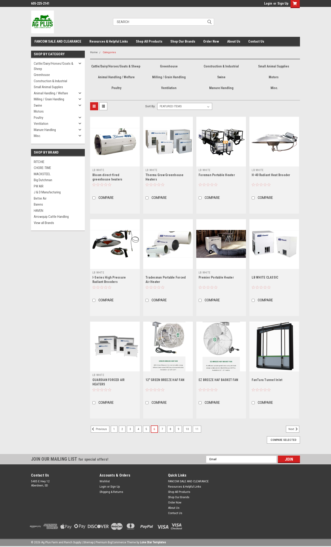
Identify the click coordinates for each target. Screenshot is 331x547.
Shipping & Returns (111, 492)
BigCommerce (117, 542)
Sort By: (150, 106)
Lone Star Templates (153, 542)
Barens (38, 204)
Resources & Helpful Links (108, 41)
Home (94, 52)
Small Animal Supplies (48, 87)
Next (293, 429)
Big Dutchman (43, 180)
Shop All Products (149, 41)
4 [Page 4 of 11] (138, 429)
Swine (38, 105)
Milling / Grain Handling (49, 99)
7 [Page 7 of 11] (162, 429)
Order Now (211, 41)
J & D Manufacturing (47, 192)
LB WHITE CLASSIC (265, 277)
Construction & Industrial (50, 81)
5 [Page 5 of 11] (146, 429)
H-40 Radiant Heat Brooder (271, 175)
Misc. (37, 136)
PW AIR (38, 186)
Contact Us (256, 41)
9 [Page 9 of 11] (178, 429)
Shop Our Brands (182, 41)
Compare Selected (283, 440)
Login (268, 3)
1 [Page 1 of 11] (114, 429)
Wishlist (105, 481)
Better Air (40, 198)
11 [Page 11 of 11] (197, 429)
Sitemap (88, 542)
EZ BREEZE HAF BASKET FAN (218, 380)
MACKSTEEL (42, 174)
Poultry (38, 118)
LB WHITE (98, 170)
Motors (39, 111)
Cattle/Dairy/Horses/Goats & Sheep (53, 66)
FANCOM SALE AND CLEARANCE (57, 41)
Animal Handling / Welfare (51, 93)
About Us (233, 41)
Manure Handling (45, 130)
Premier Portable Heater (216, 277)
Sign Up (282, 3)
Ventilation (41, 124)
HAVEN (38, 211)
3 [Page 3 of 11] (130, 429)
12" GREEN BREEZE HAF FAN (165, 380)
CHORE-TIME (42, 168)
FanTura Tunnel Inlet (267, 380)
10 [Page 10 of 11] (187, 429)
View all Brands (44, 223)
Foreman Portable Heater (217, 175)
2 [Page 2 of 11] (122, 429)
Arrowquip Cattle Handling (51, 217)
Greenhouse (42, 75)
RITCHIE (39, 162)
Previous (99, 429)
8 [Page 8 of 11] (170, 429)
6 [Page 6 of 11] (154, 429)
